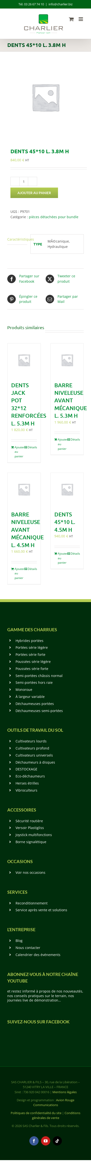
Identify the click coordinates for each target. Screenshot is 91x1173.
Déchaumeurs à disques (35, 762)
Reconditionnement (32, 903)
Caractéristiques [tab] (17, 239)
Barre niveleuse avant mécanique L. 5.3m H (70, 400)
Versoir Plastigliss (30, 827)
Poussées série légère (33, 661)
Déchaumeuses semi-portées (39, 710)
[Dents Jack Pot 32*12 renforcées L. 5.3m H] (24, 360)
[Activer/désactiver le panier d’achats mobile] (71, 19)
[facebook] (34, 1141)
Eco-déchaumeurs (30, 776)
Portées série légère (32, 647)
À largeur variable (30, 696)
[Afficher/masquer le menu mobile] (81, 19)
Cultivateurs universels (34, 755)
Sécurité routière (29, 821)
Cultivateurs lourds (31, 741)
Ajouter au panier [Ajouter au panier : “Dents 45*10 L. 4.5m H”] (62, 558)
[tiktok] (57, 1141)
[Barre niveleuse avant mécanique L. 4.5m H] (24, 489)
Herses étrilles (27, 783)
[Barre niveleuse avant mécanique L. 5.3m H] (67, 360)
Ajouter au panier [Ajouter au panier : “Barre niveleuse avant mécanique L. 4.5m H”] (19, 573)
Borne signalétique (31, 841)
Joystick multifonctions (34, 834)
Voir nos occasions (30, 872)
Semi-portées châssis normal (39, 675)
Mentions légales (64, 1092)
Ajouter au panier (34, 193)
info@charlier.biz (61, 4)
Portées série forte (30, 654)
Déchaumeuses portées (35, 703)
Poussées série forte (32, 668)
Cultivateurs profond (32, 748)
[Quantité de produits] (23, 181)
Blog (19, 940)
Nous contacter (28, 947)
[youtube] (45, 1141)
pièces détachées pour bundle (53, 217)
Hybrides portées (29, 640)
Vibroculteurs (26, 790)
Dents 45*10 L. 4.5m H (64, 522)
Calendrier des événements (38, 954)
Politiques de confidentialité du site (36, 1113)
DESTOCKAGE (26, 769)
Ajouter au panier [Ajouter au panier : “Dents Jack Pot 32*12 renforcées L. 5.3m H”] (19, 451)
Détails (32, 447)
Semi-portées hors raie (34, 682)
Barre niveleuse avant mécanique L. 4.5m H (27, 529)
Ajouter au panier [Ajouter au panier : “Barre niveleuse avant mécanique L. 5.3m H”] (62, 444)
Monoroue (24, 689)
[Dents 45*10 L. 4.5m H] (67, 489)
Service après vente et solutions (41, 910)
